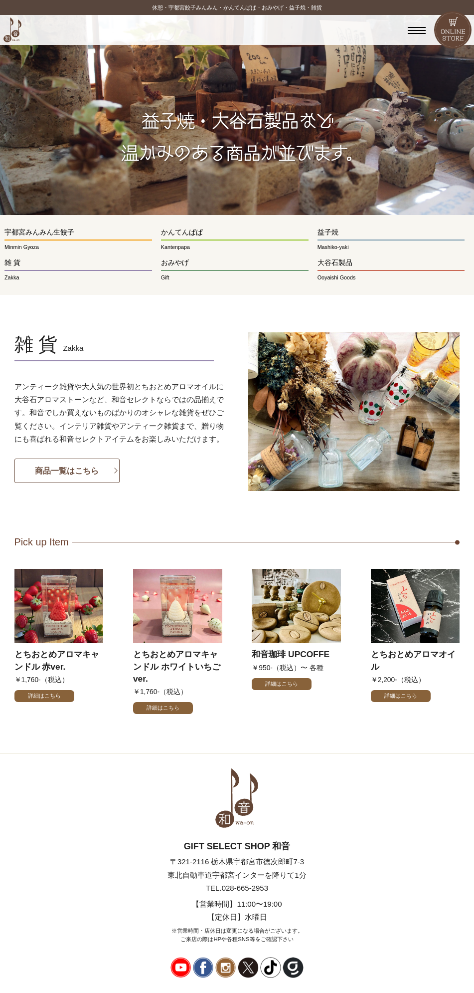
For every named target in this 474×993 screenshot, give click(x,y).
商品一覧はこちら (67, 470)
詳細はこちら (44, 696)
